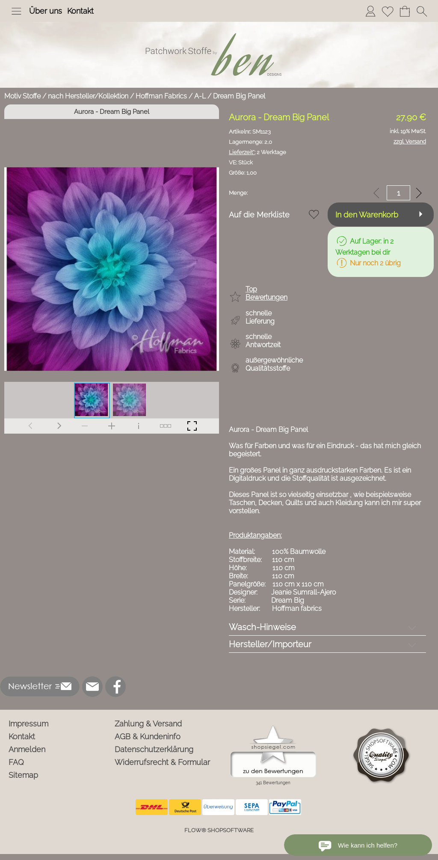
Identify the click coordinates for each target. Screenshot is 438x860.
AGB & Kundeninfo (148, 736)
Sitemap (23, 775)
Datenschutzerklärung (154, 749)
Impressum (28, 723)
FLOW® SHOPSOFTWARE (219, 830)
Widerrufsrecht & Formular (162, 762)
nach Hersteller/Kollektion (88, 96)
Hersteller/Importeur (270, 644)
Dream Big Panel (239, 96)
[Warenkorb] (404, 11)
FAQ (16, 762)
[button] (16, 11)
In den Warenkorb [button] (366, 214)
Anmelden (27, 749)
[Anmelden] (370, 11)
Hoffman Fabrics (161, 96)
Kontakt (80, 10)
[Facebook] (115, 686)
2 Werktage (257, 152)
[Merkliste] (387, 11)
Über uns (45, 10)
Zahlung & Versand (148, 723)
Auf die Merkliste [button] (259, 214)
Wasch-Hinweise (262, 627)
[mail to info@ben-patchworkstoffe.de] (92, 686)
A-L (200, 96)
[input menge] (398, 192)
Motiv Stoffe (22, 96)
